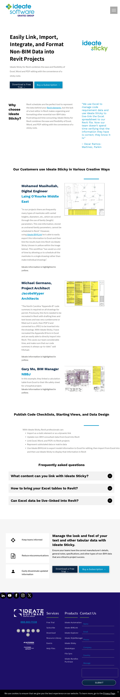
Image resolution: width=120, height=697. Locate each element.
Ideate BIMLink (34, 234)
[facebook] (16, 595)
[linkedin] (3, 595)
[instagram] (23, 595)
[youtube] (10, 595)
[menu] (113, 10)
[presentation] (100, 673)
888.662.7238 (28, 621)
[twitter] (29, 595)
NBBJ (26, 374)
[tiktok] (28, 635)
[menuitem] (55, 622)
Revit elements (54, 107)
